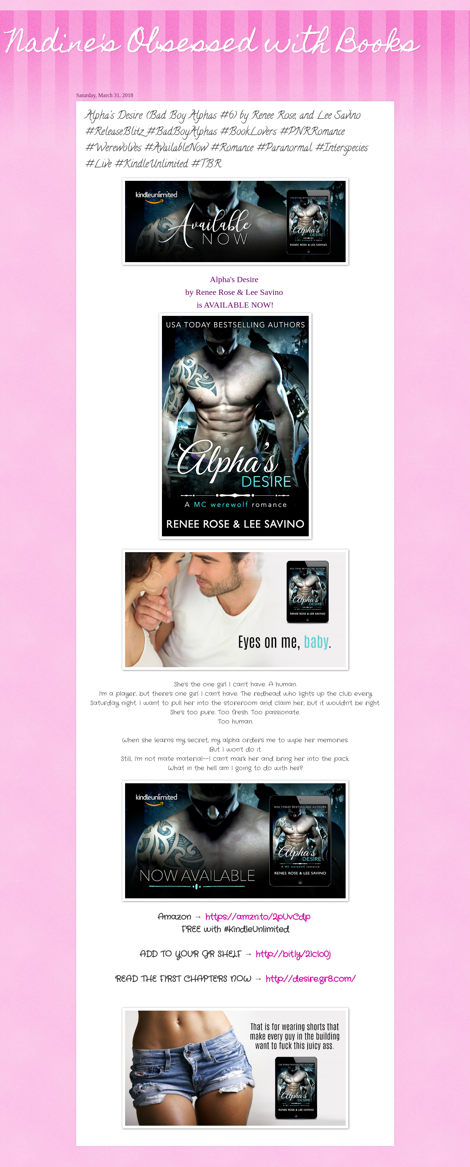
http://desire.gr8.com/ (311, 979)
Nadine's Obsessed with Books (212, 45)
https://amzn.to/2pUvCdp (257, 917)
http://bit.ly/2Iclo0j (293, 954)
